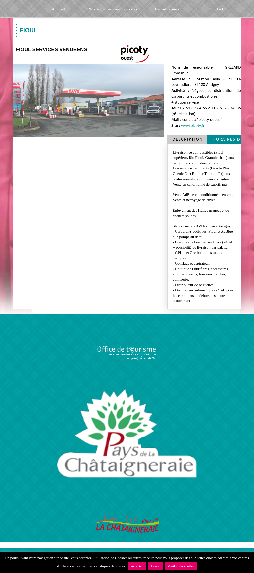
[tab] (187, 139)
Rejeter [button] (155, 566)
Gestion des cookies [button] (181, 566)
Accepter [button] (137, 566)
